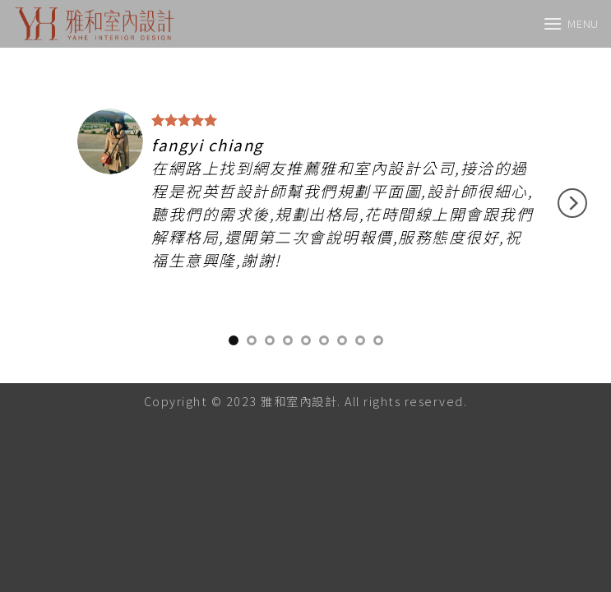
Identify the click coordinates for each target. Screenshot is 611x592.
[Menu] (571, 23)
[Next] (572, 203)
